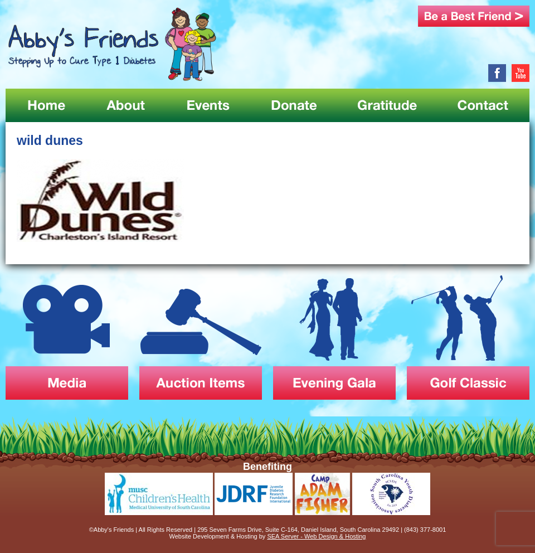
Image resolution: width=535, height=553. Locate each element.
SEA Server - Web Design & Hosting (316, 536)
